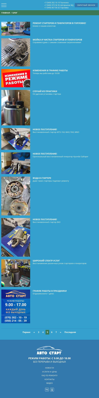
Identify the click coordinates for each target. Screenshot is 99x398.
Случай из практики (45, 91)
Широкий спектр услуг (46, 260)
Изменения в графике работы (50, 70)
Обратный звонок (86, 5)
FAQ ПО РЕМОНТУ (49, 375)
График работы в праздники (50, 291)
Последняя (70, 332)
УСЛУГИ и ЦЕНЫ (49, 371)
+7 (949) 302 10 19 (56, 2)
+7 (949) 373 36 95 (58, 5)
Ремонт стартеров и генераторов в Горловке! (59, 23)
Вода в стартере (42, 178)
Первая (26, 332)
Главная (5, 13)
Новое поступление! (45, 129)
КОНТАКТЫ (49, 379)
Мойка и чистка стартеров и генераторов (57, 39)
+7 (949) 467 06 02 (56, 7)
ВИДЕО (49, 383)
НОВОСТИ (49, 368)
